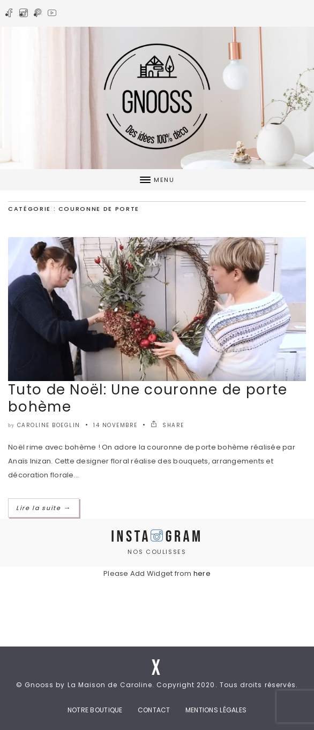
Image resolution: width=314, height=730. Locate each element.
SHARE (167, 425)
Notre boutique (95, 709)
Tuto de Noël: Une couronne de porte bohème (148, 398)
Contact (154, 709)
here (202, 573)
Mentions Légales (215, 709)
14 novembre (115, 425)
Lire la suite (43, 508)
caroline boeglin (48, 425)
